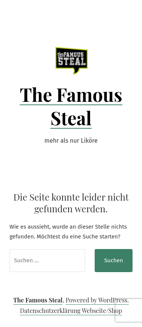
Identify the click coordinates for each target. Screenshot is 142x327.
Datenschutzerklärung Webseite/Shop (71, 311)
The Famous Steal (71, 106)
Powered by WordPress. (97, 300)
